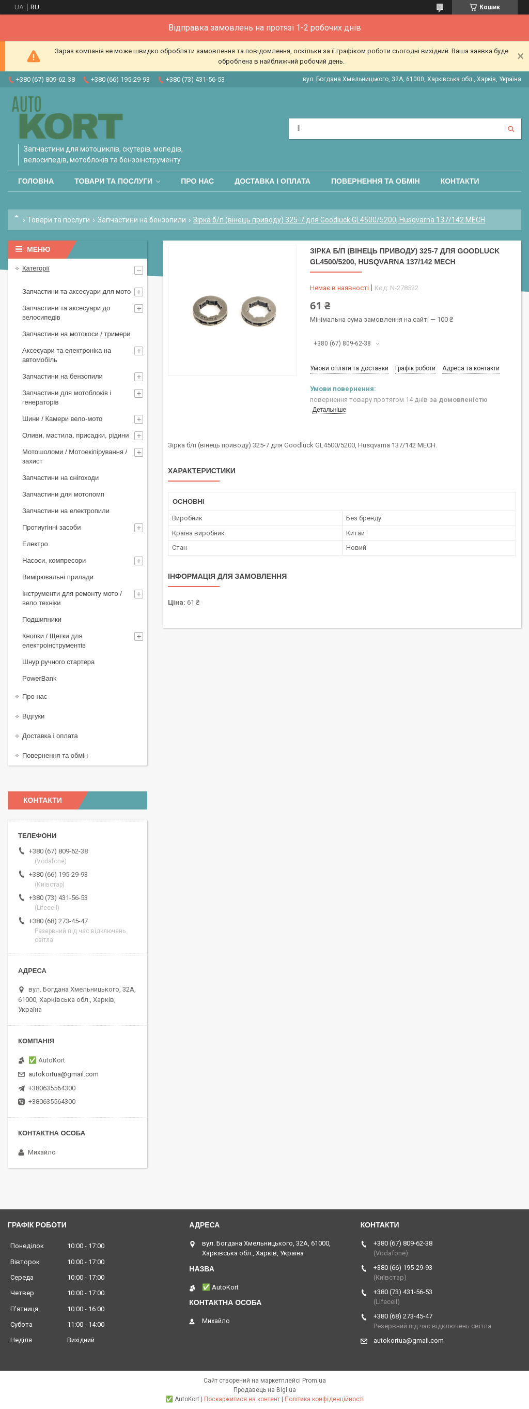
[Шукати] (511, 128)
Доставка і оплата (272, 181)
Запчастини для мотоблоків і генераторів (66, 397)
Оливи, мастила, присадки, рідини (75, 435)
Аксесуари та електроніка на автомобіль (66, 355)
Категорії (36, 268)
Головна (36, 181)
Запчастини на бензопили (142, 220)
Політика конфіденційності (324, 1399)
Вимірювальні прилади (58, 577)
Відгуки (33, 716)
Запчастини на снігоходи (60, 478)
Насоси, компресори (54, 560)
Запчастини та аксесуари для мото (76, 291)
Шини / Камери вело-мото (62, 419)
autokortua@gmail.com (63, 1074)
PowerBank (39, 678)
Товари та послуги (113, 181)
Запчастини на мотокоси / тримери (76, 334)
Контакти (460, 181)
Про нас (197, 181)
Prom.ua (314, 1380)
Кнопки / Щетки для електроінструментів (54, 640)
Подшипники (41, 619)
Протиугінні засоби (51, 527)
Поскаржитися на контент (242, 1399)
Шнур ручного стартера (58, 662)
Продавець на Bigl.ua (265, 1389)
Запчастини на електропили (66, 511)
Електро (35, 544)
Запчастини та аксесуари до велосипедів (66, 312)
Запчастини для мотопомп (63, 494)
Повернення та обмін (375, 181)
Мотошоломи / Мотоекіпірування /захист (74, 456)
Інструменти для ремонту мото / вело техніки (72, 598)
